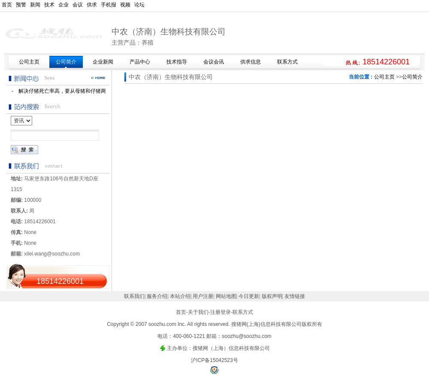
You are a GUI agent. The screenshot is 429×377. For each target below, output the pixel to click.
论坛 (139, 5)
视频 (125, 5)
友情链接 (294, 296)
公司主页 (384, 77)
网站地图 (226, 296)
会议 (78, 5)
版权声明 (272, 296)
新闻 (35, 5)
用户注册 (203, 296)
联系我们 (134, 296)
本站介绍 (180, 296)
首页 (7, 5)
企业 (63, 5)
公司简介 (412, 77)
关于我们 (198, 312)
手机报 (108, 5)
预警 (21, 5)
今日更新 (249, 296)
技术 (49, 5)
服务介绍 (157, 296)
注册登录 (220, 312)
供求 (92, 5)
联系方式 (243, 312)
